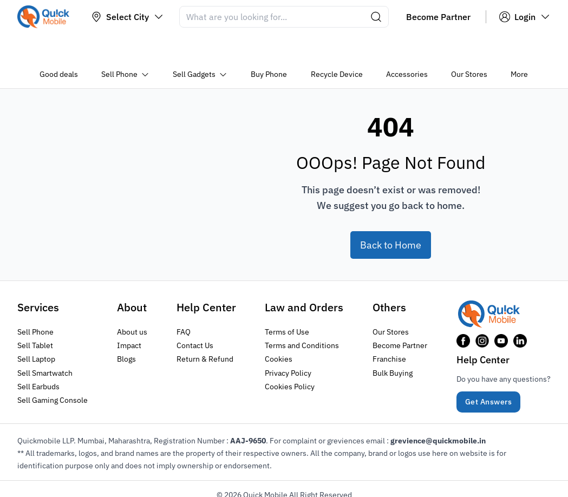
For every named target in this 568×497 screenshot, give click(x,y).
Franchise (389, 329)
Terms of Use (287, 302)
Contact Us (195, 316)
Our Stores (391, 302)
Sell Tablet (35, 316)
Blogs (126, 329)
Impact (129, 316)
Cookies (278, 329)
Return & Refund (205, 329)
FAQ (184, 302)
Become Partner (400, 316)
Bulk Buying (393, 343)
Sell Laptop (36, 329)
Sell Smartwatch (45, 343)
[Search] (284, 17)
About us (132, 302)
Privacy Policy (288, 343)
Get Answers (488, 372)
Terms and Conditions (302, 316)
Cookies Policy (290, 356)
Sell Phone (35, 302)
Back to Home (390, 215)
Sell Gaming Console (52, 370)
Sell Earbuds (38, 356)
